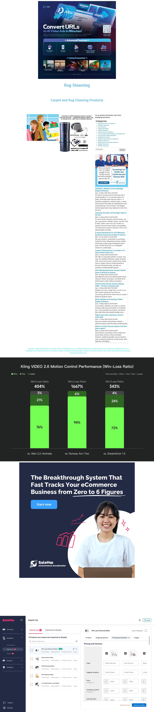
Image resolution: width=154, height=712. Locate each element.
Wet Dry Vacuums (103, 146)
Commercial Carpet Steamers (107, 135)
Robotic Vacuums (103, 140)
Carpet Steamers (103, 130)
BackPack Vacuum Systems (106, 123)
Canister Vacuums (103, 125)
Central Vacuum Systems (105, 132)
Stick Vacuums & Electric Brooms (108, 142)
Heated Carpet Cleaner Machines (108, 139)
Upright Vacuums (103, 144)
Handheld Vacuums (104, 137)
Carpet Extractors (103, 128)
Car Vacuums (102, 127)
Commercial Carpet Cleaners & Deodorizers (111, 134)
